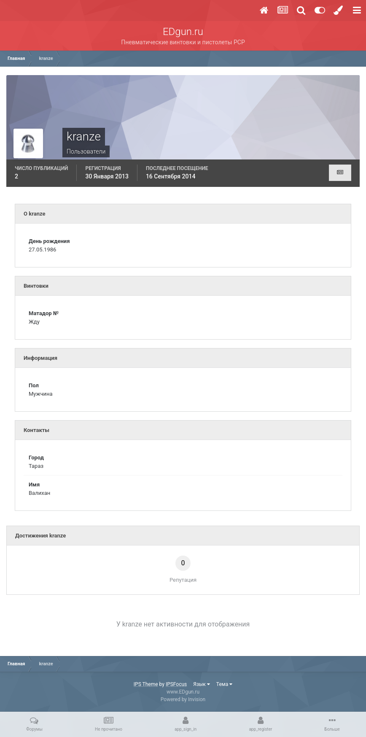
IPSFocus (176, 684)
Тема (224, 684)
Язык (201, 684)
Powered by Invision (183, 699)
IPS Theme (146, 684)
